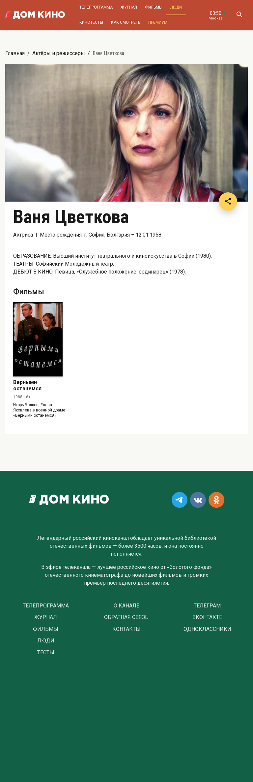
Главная (15, 53)
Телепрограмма (96, 7)
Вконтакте (207, 617)
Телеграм (207, 606)
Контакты (126, 629)
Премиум (157, 22)
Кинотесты (91, 22)
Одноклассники (207, 629)
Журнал (129, 7)
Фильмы (153, 7)
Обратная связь (126, 617)
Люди (176, 7)
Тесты (45, 653)
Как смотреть (125, 22)
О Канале (126, 606)
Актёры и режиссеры (58, 53)
